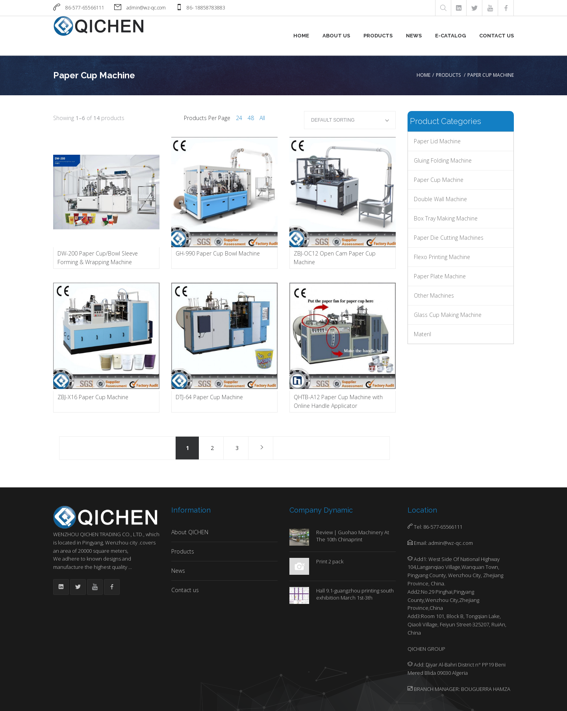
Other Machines (434, 295)
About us (336, 36)
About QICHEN (189, 532)
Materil (422, 334)
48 (251, 118)
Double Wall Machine (440, 199)
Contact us (496, 36)
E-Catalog (450, 36)
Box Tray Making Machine (446, 218)
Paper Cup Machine (438, 179)
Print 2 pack (329, 561)
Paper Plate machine (440, 276)
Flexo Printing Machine (442, 257)
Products (378, 36)
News (414, 36)
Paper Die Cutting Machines (449, 237)
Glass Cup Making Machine (448, 314)
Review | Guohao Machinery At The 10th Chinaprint (352, 536)
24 (239, 118)
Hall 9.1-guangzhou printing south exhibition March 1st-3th (355, 594)
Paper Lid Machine (437, 141)
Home (301, 36)
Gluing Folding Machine (443, 160)
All (262, 118)
